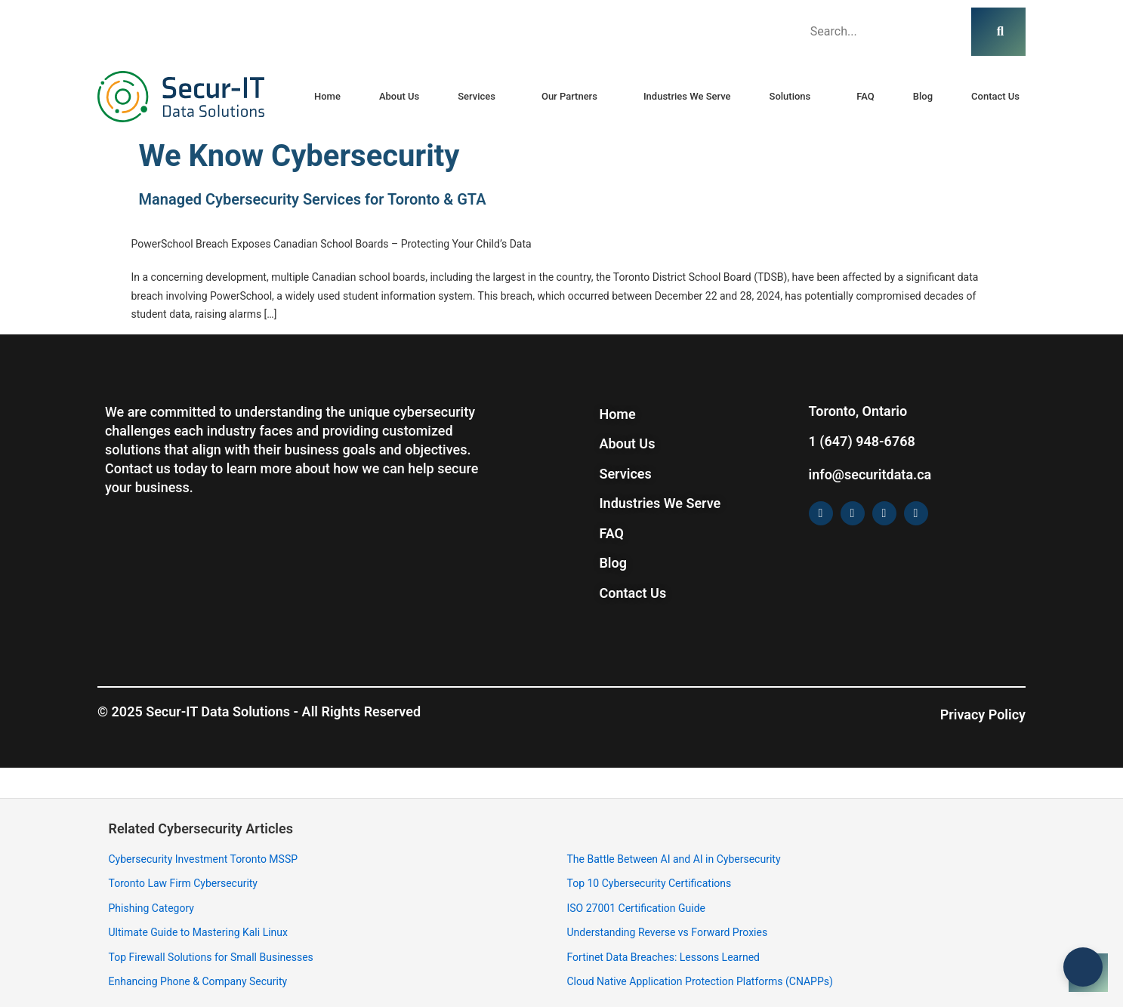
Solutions (790, 96)
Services (476, 96)
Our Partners (569, 96)
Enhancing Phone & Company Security (198, 981)
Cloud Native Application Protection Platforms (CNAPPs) (700, 981)
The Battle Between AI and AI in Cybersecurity (674, 859)
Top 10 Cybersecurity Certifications (649, 883)
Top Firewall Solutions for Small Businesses (211, 957)
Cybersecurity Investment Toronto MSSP (203, 859)
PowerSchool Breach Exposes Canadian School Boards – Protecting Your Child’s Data (331, 244)
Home (327, 96)
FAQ (865, 96)
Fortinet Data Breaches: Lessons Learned (663, 957)
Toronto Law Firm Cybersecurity (183, 883)
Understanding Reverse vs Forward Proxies (667, 932)
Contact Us (995, 96)
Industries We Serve (687, 96)
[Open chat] (1088, 972)
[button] (480, 96)
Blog (923, 96)
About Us (399, 96)
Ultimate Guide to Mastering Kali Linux (198, 932)
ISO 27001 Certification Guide (636, 908)
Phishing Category (151, 908)
